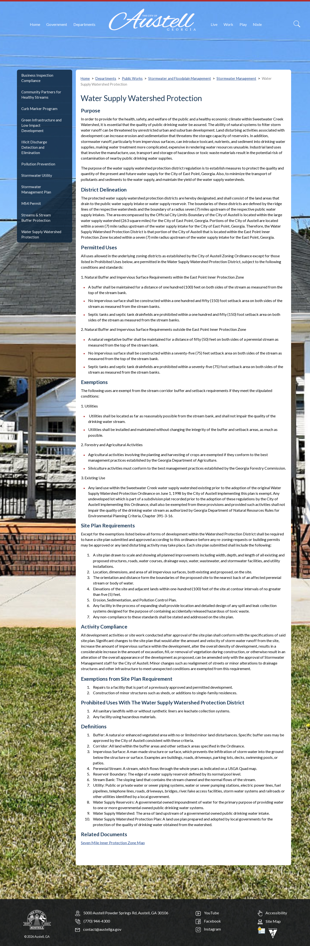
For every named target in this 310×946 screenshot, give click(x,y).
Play (243, 24)
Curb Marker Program (39, 108)
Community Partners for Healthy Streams (41, 94)
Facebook (208, 921)
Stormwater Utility (36, 175)
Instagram (208, 929)
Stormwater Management (236, 78)
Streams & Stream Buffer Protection (36, 217)
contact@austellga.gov (98, 929)
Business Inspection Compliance (37, 78)
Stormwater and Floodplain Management (179, 78)
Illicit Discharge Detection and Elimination (34, 147)
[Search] (297, 24)
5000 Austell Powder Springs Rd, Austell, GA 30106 (125, 912)
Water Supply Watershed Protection (41, 234)
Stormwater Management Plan (36, 189)
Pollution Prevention (38, 164)
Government (56, 24)
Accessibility (272, 912)
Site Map (269, 921)
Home (35, 24)
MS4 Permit (31, 203)
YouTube (207, 912)
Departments (84, 24)
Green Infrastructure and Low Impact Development (41, 125)
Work (228, 24)
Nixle (257, 24)
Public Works (132, 78)
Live (214, 24)
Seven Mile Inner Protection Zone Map (113, 842)
